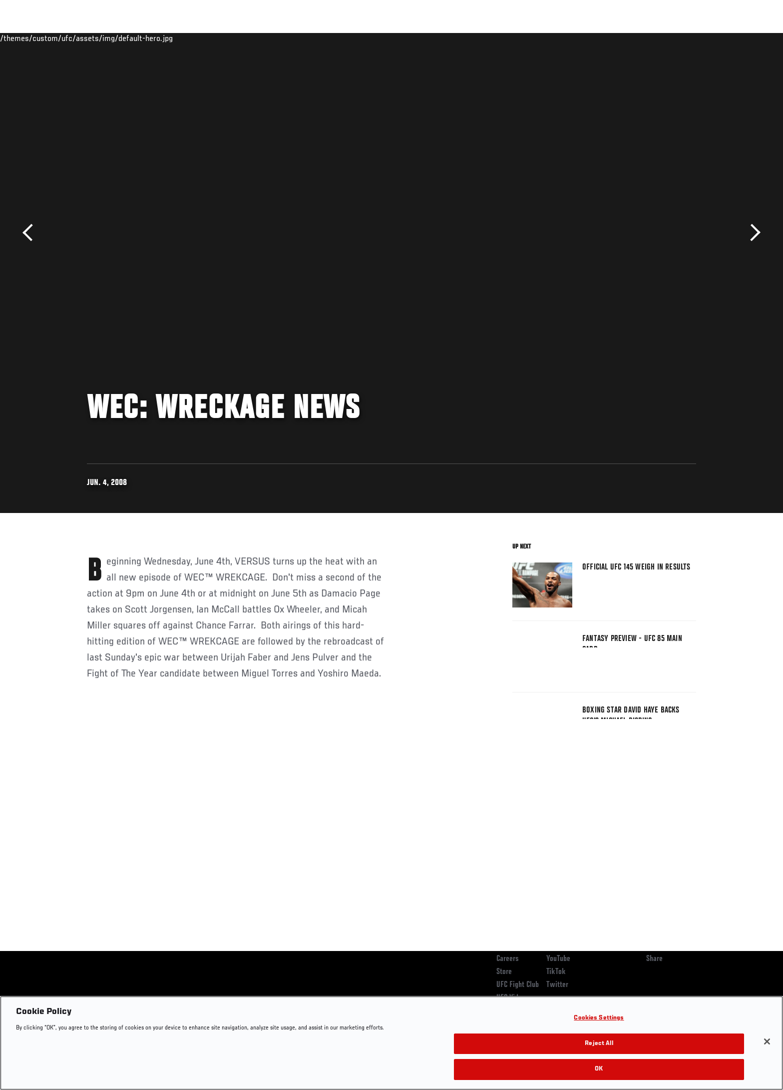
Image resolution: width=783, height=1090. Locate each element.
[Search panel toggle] (701, 38)
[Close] (767, 1041)
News (201, 38)
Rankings (118, 38)
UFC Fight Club (517, 985)
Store (504, 972)
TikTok (556, 972)
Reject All (599, 1043)
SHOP (674, 38)
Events (75, 38)
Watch (582, 38)
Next (752, 233)
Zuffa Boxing (630, 38)
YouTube (558, 959)
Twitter (557, 985)
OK (599, 1069)
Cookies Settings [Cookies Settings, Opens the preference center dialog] (599, 1018)
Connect (541, 38)
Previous (31, 233)
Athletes (162, 38)
